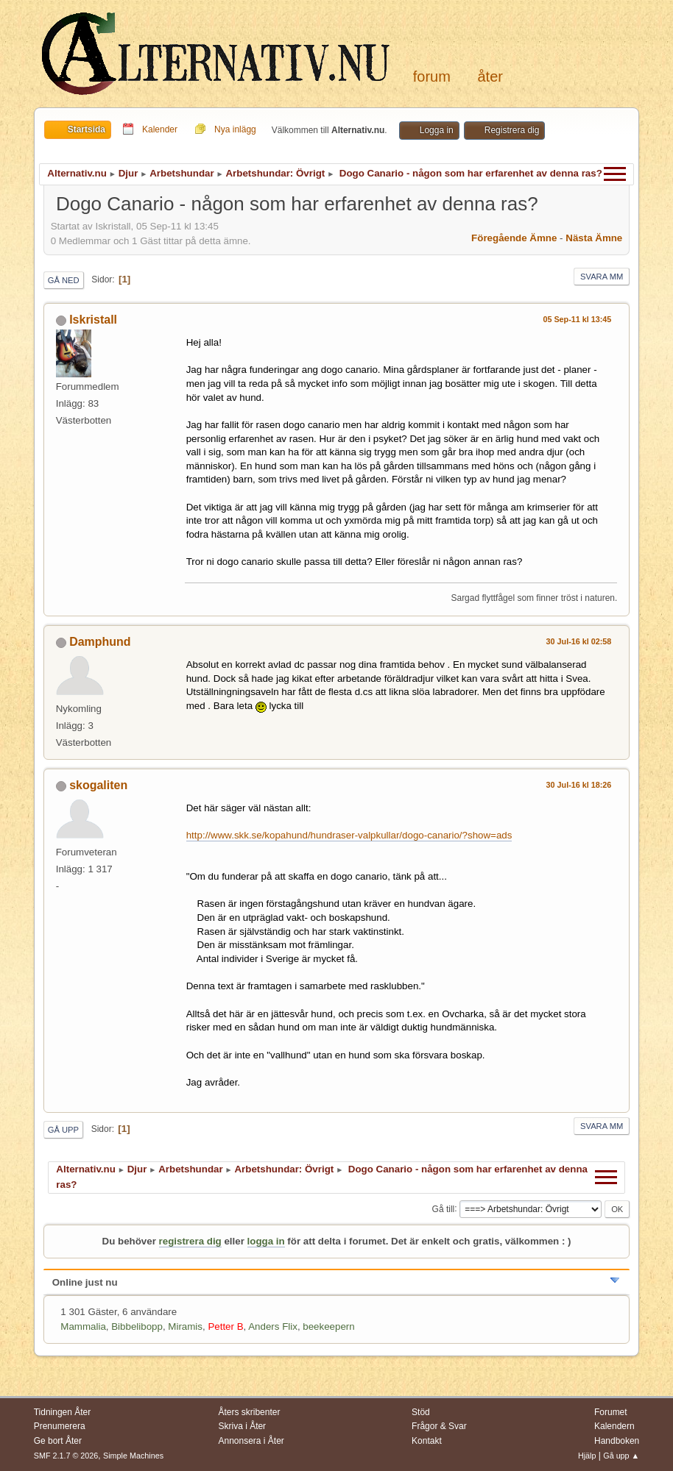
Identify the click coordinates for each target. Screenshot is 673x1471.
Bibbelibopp (137, 1326)
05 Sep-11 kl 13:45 (577, 319)
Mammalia (82, 1326)
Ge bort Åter (58, 1441)
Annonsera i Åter (251, 1441)
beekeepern (328, 1326)
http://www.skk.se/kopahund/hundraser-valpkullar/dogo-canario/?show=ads (349, 835)
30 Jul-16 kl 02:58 (579, 641)
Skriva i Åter (243, 1426)
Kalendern (614, 1426)
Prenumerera (59, 1426)
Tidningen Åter (62, 1412)
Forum (432, 76)
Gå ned (64, 280)
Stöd (421, 1412)
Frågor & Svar (439, 1426)
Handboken (616, 1441)
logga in (266, 1241)
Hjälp (587, 1455)
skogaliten (98, 785)
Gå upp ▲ (621, 1455)
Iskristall (93, 319)
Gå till (443, 1208)
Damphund (99, 641)
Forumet (610, 1412)
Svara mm (601, 276)
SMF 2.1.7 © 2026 (66, 1455)
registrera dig (190, 1241)
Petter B (225, 1326)
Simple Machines (133, 1455)
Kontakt (427, 1441)
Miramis (185, 1326)
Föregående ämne (514, 237)
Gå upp (63, 1129)
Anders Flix (272, 1326)
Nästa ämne (593, 237)
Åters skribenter (250, 1412)
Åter (490, 76)
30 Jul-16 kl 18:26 (579, 784)
